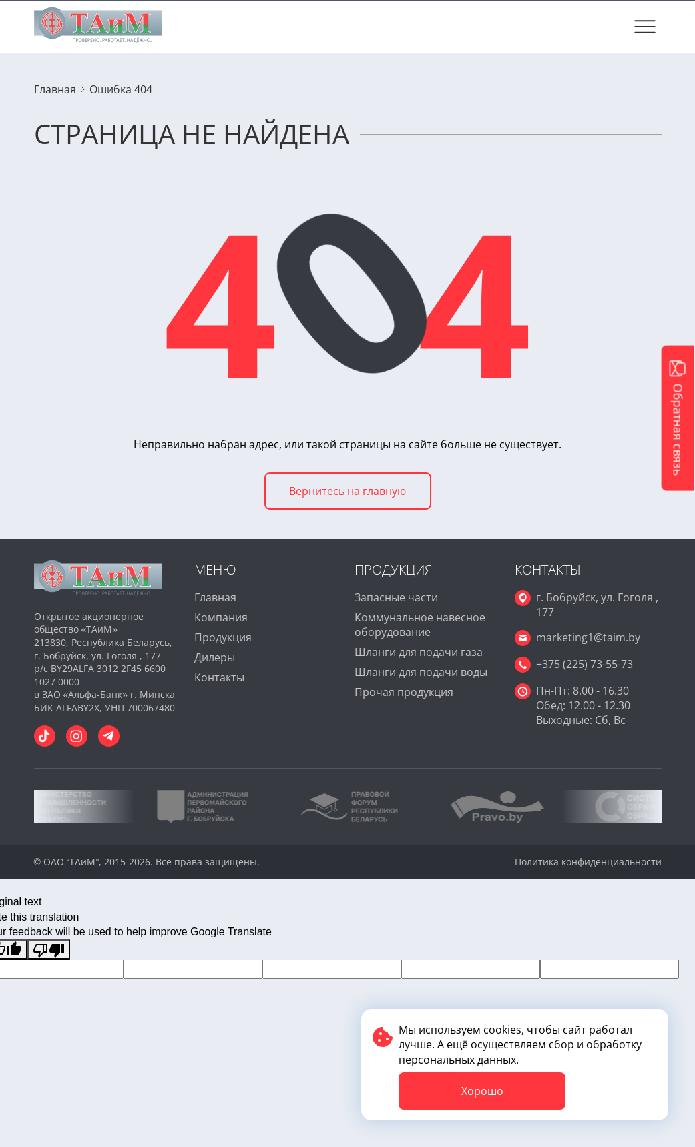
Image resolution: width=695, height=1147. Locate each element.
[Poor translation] (48, 949)
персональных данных (457, 1059)
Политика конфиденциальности (588, 861)
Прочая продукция (404, 692)
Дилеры (214, 657)
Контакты (219, 677)
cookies (502, 1029)
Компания (221, 617)
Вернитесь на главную (347, 491)
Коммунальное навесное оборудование (420, 624)
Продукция (223, 637)
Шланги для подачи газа (419, 652)
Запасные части (396, 597)
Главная (215, 597)
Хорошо (482, 1091)
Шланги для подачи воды (421, 672)
